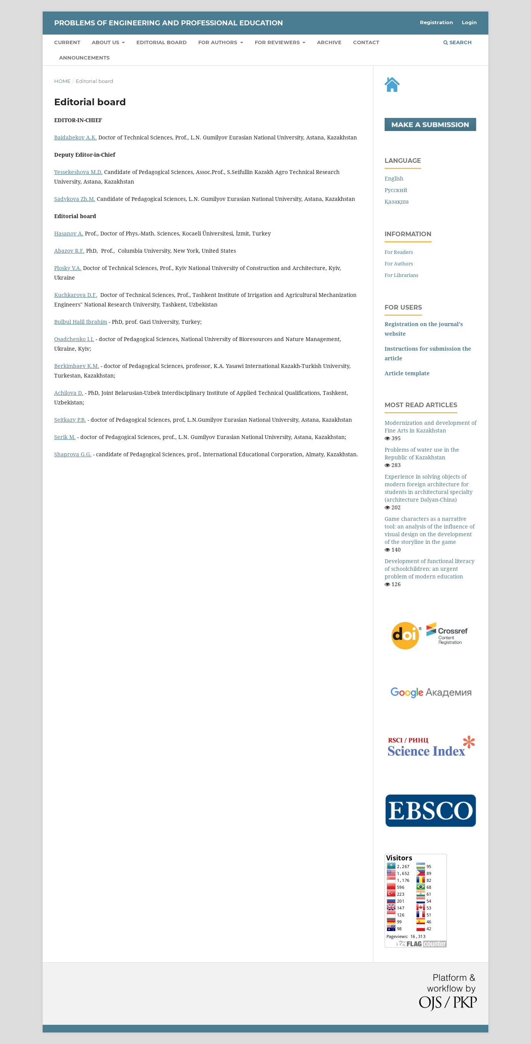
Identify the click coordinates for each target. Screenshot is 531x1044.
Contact (366, 42)
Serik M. (65, 437)
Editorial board (161, 42)
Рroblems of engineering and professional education (168, 23)
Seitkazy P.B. (70, 419)
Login (469, 22)
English (394, 178)
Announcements (84, 58)
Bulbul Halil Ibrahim (80, 321)
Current (67, 42)
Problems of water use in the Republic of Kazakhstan (422, 453)
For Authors (399, 263)
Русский (396, 190)
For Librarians (401, 275)
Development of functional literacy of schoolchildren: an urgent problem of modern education (430, 568)
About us (106, 42)
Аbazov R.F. (69, 250)
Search (457, 42)
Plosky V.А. (67, 268)
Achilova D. (68, 392)
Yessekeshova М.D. (78, 172)
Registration (436, 22)
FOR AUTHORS (218, 42)
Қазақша (397, 201)
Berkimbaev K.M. (76, 366)
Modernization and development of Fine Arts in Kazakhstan (430, 426)
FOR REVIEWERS (278, 42)
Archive (329, 42)
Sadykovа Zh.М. (74, 198)
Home (62, 81)
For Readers (399, 252)
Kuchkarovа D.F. (75, 294)
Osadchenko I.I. (74, 339)
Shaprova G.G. (72, 454)
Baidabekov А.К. (75, 137)
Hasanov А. (68, 233)
